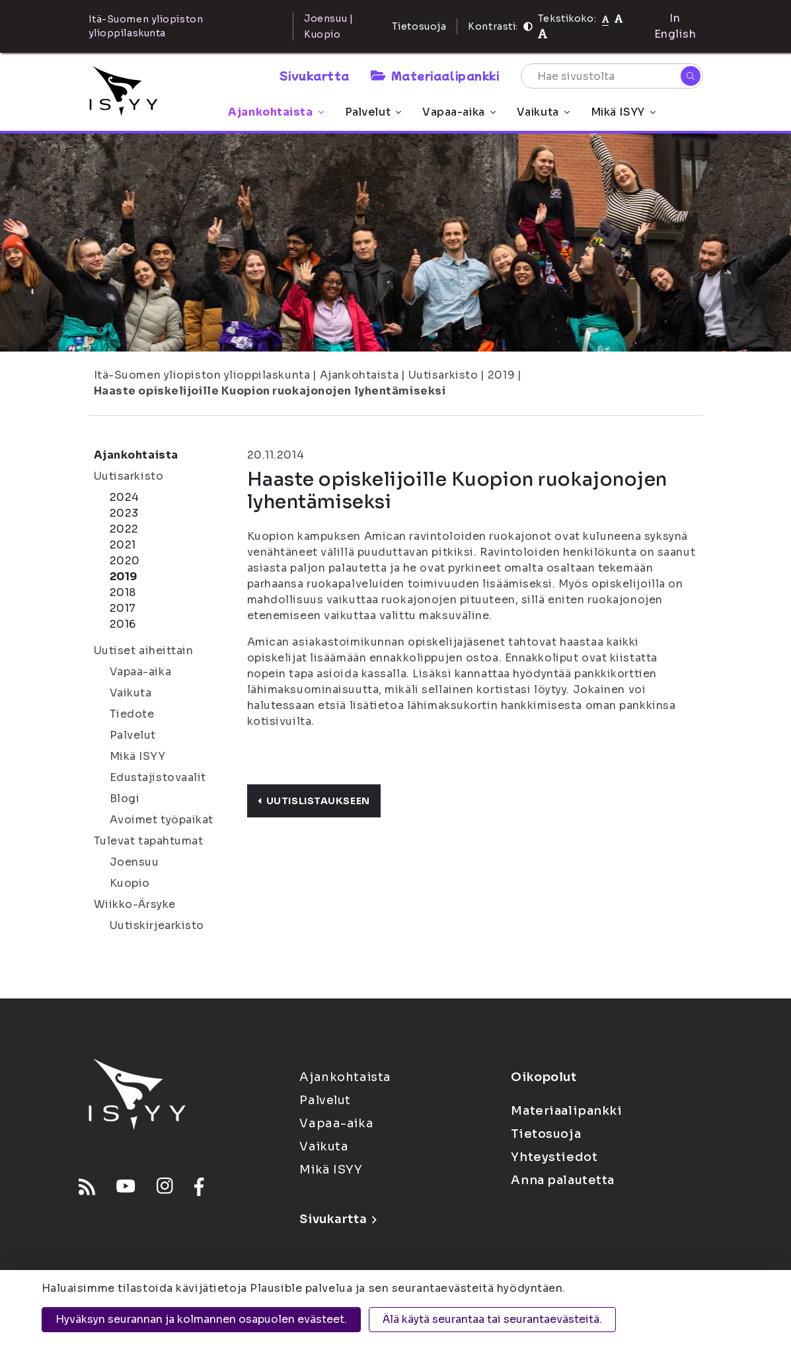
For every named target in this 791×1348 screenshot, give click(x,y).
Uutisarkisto (443, 375)
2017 (123, 608)
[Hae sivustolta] (612, 76)
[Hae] (690, 76)
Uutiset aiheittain (144, 650)
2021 (123, 545)
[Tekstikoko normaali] (605, 18)
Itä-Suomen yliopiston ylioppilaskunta (202, 375)
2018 (123, 592)
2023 (124, 513)
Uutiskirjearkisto (157, 925)
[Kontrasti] (528, 26)
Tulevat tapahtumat (149, 841)
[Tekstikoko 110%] (618, 18)
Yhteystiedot (554, 1157)
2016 (123, 624)
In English (675, 26)
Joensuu (134, 862)
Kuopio (130, 883)
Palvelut (373, 112)
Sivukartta (315, 75)
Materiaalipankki (435, 75)
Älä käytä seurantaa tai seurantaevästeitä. (492, 1319)
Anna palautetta (562, 1180)
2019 (501, 375)
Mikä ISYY (623, 112)
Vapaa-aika (459, 112)
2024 (124, 497)
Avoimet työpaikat (162, 820)
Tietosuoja (419, 26)
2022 (124, 529)
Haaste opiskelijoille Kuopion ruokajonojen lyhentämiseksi (270, 391)
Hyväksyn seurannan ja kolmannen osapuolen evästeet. (201, 1319)
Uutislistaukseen (314, 801)
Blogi (125, 798)
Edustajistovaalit (158, 777)
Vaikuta (543, 112)
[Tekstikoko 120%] (542, 34)
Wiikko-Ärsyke (135, 904)
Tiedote (132, 714)
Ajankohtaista (275, 112)
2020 (125, 561)
